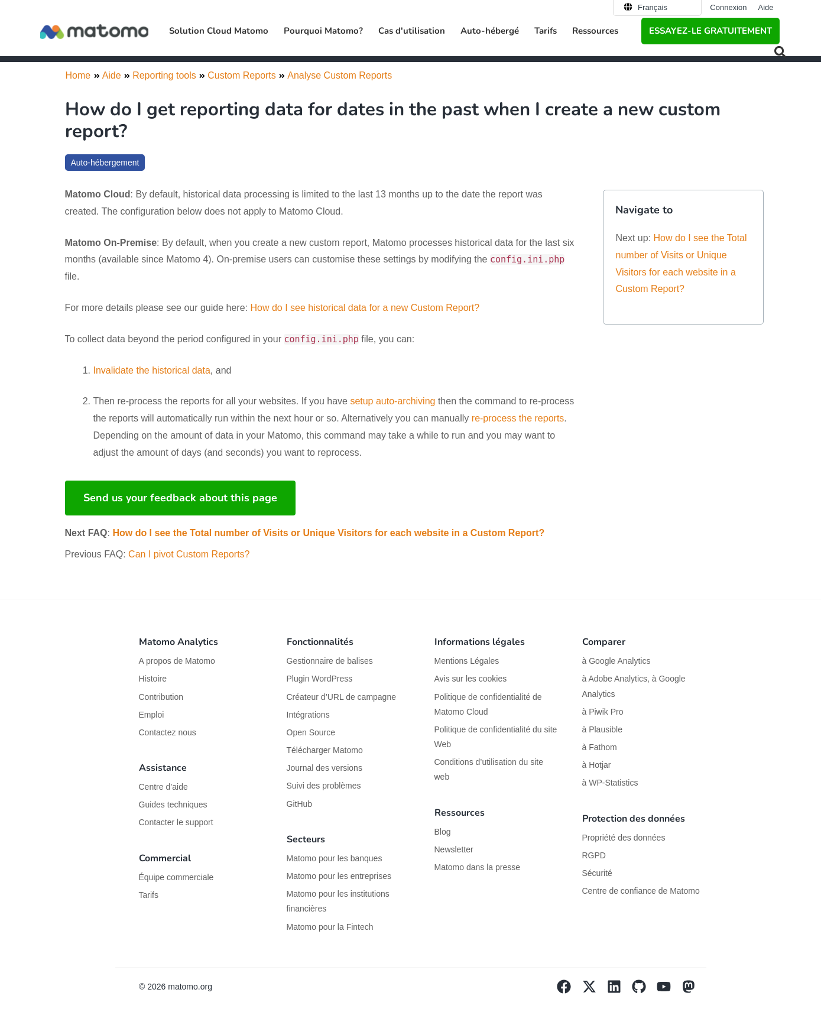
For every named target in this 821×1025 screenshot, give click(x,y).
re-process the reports (518, 418)
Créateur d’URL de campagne (341, 697)
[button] (780, 52)
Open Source (311, 732)
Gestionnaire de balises (330, 661)
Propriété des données (624, 837)
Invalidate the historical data (151, 370)
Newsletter (453, 849)
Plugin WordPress (320, 678)
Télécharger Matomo (325, 750)
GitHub (300, 804)
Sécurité (597, 873)
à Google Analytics (616, 661)
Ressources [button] (595, 31)
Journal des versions (324, 768)
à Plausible (602, 729)
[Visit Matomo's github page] (644, 990)
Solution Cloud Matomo (218, 31)
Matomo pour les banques (334, 858)
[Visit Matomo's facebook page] (569, 990)
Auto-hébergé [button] (489, 31)
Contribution (161, 697)
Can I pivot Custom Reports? (188, 554)
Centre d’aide (163, 787)
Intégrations (308, 714)
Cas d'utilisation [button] (411, 31)
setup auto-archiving (392, 401)
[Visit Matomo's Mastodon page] (694, 990)
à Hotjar (596, 765)
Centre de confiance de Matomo (641, 891)
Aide (765, 7)
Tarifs (545, 31)
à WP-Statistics (610, 782)
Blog (442, 831)
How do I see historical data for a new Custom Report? (364, 308)
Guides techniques (173, 804)
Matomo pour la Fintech (330, 927)
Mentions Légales (466, 661)
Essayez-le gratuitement (710, 31)
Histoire (153, 678)
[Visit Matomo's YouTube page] (669, 990)
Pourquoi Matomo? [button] (323, 31)
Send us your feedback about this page (180, 498)
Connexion (728, 7)
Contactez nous (167, 732)
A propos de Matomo (177, 661)
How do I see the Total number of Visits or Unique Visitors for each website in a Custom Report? (328, 533)
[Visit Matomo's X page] (594, 990)
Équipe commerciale (176, 877)
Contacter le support (176, 822)
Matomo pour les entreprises (339, 876)
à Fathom (599, 747)
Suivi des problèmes (324, 785)
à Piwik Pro (603, 711)
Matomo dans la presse (477, 867)
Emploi (151, 714)
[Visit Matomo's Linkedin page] (619, 990)
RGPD (594, 855)
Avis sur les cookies (470, 678)
